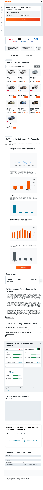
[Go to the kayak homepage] (7, 1)
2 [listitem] (7, 79)
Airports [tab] (8, 433)
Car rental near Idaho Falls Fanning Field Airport (30, 441)
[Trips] (1, 25)
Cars (11, 472)
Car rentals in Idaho (36, 472)
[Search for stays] (1, 7)
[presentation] (30, 7)
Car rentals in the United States (27, 472)
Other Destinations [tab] (24, 433)
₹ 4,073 (27, 7)
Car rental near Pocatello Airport (13, 443)
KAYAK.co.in (7, 472)
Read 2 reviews (11, 352)
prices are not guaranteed (27, 479)
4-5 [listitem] (12, 79)
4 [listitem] (19, 79)
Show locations (20, 362)
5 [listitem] (31, 79)
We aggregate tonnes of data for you (24, 485)
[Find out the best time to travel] (1, 20)
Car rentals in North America (17, 472)
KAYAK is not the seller (24, 483)
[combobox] (9, 9)
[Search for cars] (1, 10)
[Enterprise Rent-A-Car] (38, 349)
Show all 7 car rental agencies (11, 390)
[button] (2, 1)
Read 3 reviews (11, 372)
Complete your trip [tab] (15, 433)
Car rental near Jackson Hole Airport (14, 440)
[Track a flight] (1, 17)
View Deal (14, 81)
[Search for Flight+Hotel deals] (1, 12)
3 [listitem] (33, 79)
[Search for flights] (1, 5)
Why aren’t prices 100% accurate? (24, 487)
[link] (23, 267)
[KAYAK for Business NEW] (1, 22)
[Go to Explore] (1, 15)
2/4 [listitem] (12, 95)
